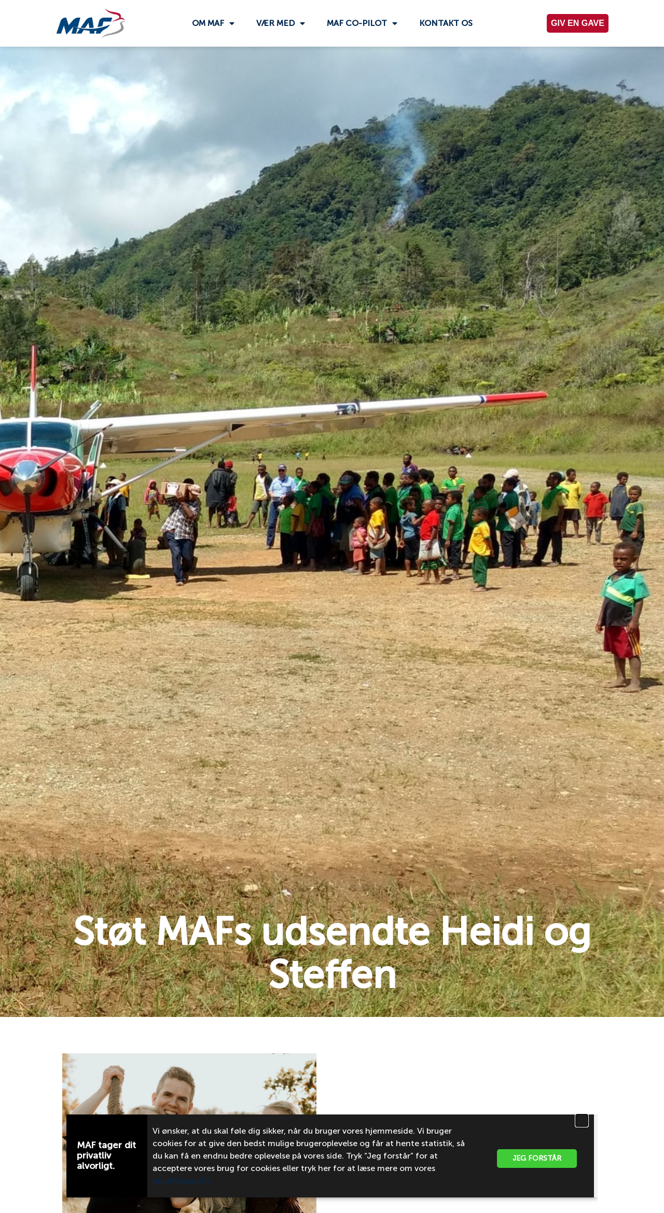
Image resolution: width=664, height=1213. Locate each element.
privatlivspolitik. (184, 1181)
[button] (581, 1120)
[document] (332, 606)
